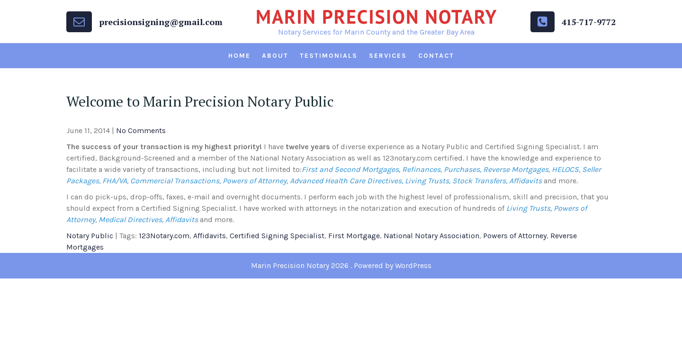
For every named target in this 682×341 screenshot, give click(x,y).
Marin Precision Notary (376, 16)
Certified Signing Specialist (277, 235)
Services (388, 56)
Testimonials (329, 56)
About (275, 56)
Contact (436, 56)
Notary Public (89, 235)
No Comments (141, 130)
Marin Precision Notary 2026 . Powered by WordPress (341, 265)
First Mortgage (354, 235)
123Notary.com (164, 235)
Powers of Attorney (515, 235)
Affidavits (209, 235)
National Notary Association (431, 235)
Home (239, 56)
